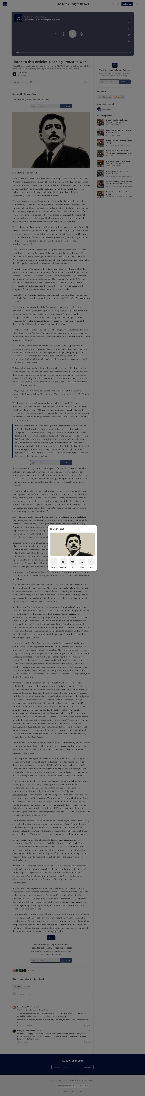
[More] (91, 561)
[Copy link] (53, 561)
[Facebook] (63, 561)
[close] (94, 528)
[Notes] (81, 561)
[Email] (72, 561)
